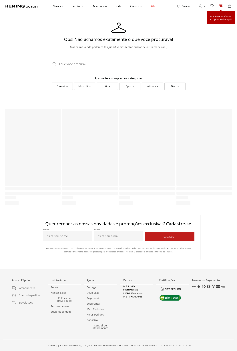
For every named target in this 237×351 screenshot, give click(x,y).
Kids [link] (119, 6)
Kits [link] (153, 6)
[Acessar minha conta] (201, 6)
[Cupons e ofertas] (220, 6)
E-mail (97, 229)
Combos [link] (136, 6)
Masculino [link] (100, 6)
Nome (46, 229)
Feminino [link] (77, 6)
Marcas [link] (58, 6)
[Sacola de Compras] (229, 6)
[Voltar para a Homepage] (21, 6)
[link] (212, 6)
